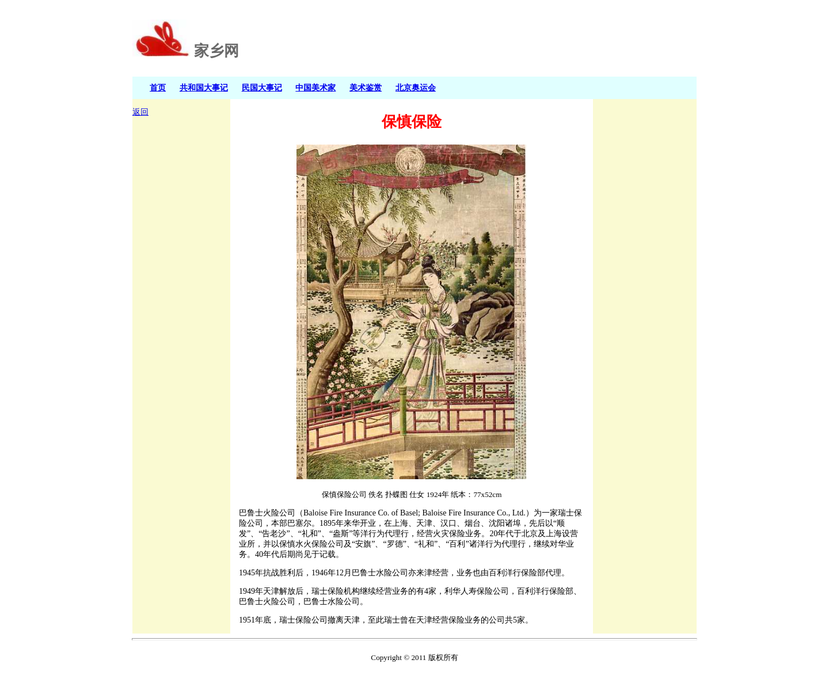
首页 (158, 87)
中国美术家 (315, 87)
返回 (140, 112)
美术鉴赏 (365, 87)
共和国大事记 (204, 87)
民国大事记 (262, 87)
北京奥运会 (416, 87)
